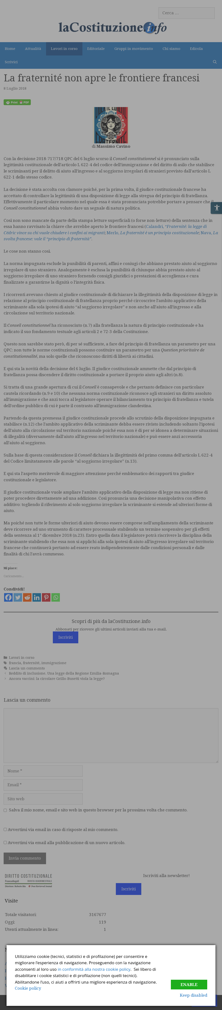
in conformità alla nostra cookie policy (94, 969)
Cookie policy (28, 988)
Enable (189, 984)
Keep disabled (193, 995)
